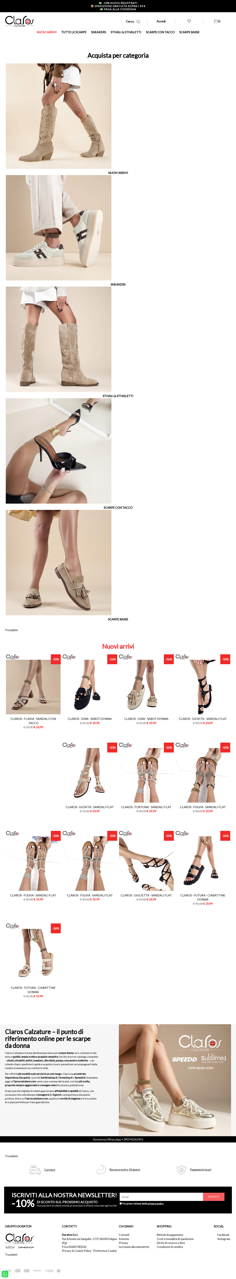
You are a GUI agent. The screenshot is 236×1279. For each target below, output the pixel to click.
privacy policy (156, 1203)
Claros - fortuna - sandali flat (146, 807)
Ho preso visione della (143, 1203)
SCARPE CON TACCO (160, 32)
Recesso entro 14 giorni (124, 1169)
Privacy (123, 1243)
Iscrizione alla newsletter (134, 1247)
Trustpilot (11, 630)
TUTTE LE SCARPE (73, 32)
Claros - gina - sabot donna (90, 719)
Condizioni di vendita (170, 1247)
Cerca (133, 21)
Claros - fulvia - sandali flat (203, 807)
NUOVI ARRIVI (47, 32)
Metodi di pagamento (170, 1235)
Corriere (49, 1169)
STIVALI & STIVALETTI (126, 32)
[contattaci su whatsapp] (5, 1274)
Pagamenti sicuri (200, 1169)
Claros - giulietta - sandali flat (146, 895)
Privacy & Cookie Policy (76, 1250)
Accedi (161, 21)
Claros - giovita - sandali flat (203, 719)
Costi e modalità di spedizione (175, 1239)
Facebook (223, 1235)
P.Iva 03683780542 (74, 1247)
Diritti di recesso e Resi (171, 1243)
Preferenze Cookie (105, 1250)
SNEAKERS (98, 32)
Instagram (223, 1239)
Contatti (124, 1235)
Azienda (124, 1239)
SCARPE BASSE (189, 32)
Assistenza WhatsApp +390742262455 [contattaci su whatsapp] (118, 1139)
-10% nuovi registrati (118, 2)
